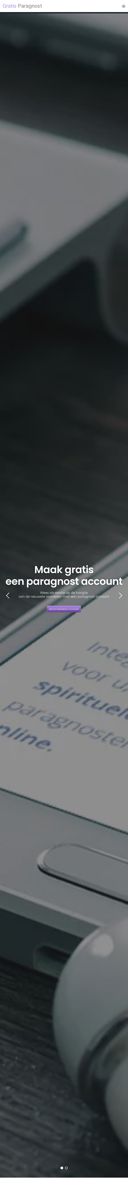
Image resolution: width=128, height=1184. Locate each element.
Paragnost (22, 6)
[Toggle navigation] (123, 6)
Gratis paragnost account (64, 609)
